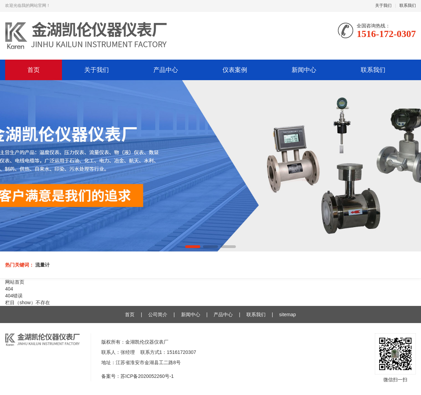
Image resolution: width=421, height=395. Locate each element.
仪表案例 (234, 69)
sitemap (287, 314)
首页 (33, 69)
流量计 (42, 265)
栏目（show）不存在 (27, 302)
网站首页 (14, 282)
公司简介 (157, 314)
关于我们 (383, 5)
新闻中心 (304, 69)
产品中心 (165, 69)
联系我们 (407, 5)
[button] (192, 246)
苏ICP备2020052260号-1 (147, 376)
